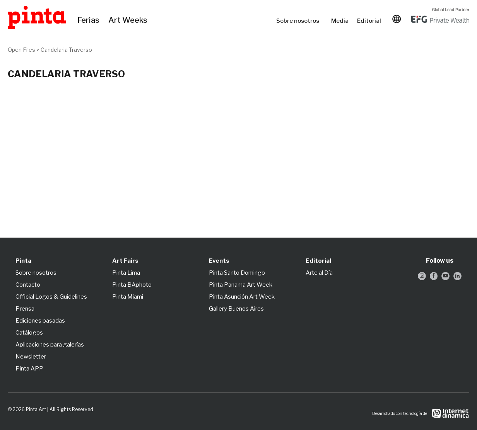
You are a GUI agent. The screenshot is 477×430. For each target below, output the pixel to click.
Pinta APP (29, 368)
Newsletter (30, 356)
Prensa (24, 308)
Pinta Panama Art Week (240, 284)
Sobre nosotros (299, 20)
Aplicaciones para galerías (49, 344)
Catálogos (29, 332)
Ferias (89, 20)
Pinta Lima (126, 272)
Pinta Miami (127, 296)
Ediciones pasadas (40, 320)
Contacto (27, 284)
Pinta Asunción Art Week (242, 296)
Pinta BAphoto (132, 284)
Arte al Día (319, 272)
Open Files (21, 49)
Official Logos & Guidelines (51, 296)
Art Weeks (129, 20)
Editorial (370, 20)
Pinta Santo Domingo (237, 272)
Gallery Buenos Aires (236, 308)
